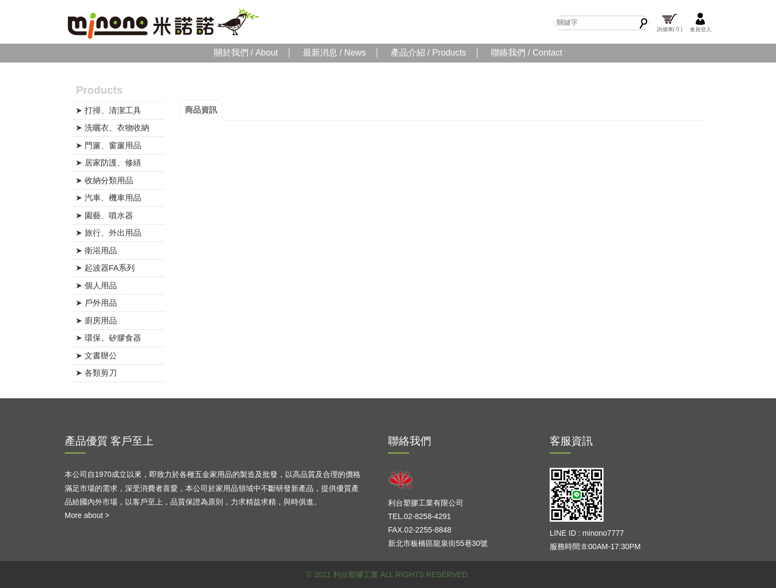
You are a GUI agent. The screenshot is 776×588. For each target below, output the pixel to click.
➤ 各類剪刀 (96, 372)
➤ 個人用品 (96, 285)
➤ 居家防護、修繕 (108, 162)
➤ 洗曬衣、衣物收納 (112, 127)
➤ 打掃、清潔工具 (108, 110)
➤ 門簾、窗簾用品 (108, 145)
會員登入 (700, 22)
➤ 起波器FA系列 (105, 267)
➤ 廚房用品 (96, 320)
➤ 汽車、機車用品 (108, 197)
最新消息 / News (334, 52)
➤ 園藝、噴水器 (104, 215)
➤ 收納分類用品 (104, 180)
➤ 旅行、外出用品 (108, 232)
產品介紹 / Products (428, 52)
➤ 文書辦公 (96, 355)
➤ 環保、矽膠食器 (108, 337)
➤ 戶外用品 (96, 302)
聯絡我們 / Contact (526, 52)
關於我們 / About (246, 52)
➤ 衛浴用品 (96, 250)
